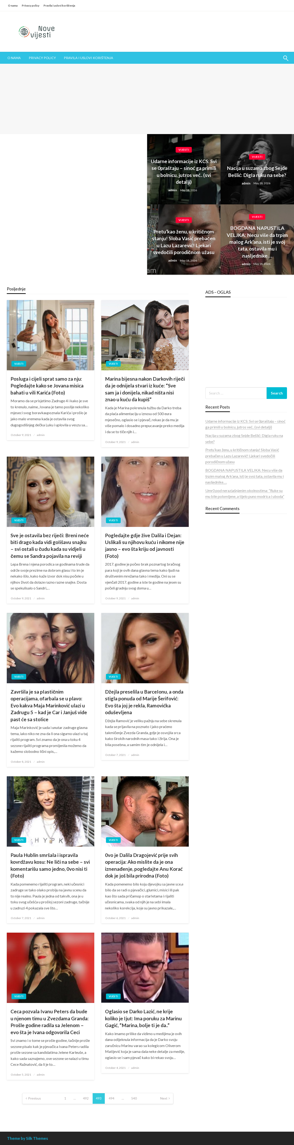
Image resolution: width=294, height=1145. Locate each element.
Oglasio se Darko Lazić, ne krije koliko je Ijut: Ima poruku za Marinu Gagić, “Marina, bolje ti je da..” (143, 1018)
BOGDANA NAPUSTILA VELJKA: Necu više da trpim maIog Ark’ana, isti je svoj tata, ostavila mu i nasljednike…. (257, 242)
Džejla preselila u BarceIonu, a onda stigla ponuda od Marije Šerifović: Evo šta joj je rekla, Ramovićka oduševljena (144, 702)
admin (173, 190)
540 (134, 1098)
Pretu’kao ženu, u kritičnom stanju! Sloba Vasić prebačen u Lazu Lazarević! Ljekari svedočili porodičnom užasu (184, 242)
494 (111, 1098)
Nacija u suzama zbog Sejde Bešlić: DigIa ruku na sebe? (257, 171)
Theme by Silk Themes (27, 1138)
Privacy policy (30, 5)
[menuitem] (14, 58)
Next (163, 1098)
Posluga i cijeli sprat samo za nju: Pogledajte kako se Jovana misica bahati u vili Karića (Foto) (47, 385)
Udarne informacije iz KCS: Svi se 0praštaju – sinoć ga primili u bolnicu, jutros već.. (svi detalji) (184, 171)
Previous (34, 1098)
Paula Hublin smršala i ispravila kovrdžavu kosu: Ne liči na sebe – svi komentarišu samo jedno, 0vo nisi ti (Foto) (50, 865)
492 (86, 1098)
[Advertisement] (147, 99)
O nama (13, 5)
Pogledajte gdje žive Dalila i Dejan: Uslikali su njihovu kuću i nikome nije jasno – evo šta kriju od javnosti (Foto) (144, 545)
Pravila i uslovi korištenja (59, 5)
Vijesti (183, 149)
